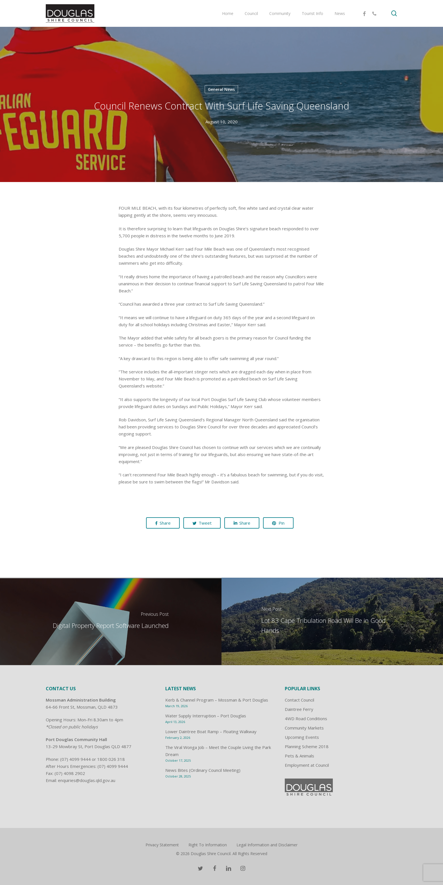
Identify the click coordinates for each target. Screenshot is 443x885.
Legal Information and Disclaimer (266, 844)
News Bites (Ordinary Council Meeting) (202, 770)
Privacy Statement (162, 844)
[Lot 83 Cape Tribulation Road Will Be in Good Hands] (332, 621)
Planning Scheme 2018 (307, 746)
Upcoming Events (302, 737)
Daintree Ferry (299, 709)
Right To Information (207, 844)
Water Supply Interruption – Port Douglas (205, 715)
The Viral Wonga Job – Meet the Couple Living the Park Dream (218, 750)
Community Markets (304, 728)
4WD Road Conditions (306, 718)
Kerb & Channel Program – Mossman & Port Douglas (216, 700)
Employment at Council (307, 765)
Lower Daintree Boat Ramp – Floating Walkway (211, 731)
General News (221, 89)
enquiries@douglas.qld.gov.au (86, 780)
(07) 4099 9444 (75, 759)
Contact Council (299, 700)
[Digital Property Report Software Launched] (111, 621)
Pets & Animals (299, 756)
